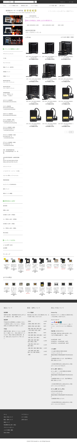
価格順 (68, 37)
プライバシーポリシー (9, 427)
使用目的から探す (23, 5)
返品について (7, 422)
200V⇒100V (61, 25)
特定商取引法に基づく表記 (10, 424)
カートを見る (24, 417)
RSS (5, 432)
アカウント (62, 1)
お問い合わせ (61, 5)
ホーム (4, 5)
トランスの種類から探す (12, 5)
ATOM (8, 432)
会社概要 (5, 248)
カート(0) (70, 1)
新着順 (72, 37)
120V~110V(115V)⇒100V (48, 25)
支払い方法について (8, 417)
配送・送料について (8, 419)
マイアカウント (25, 414)
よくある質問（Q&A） (8, 245)
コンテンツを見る (33, 5)
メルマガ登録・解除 (52, 5)
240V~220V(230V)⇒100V (33, 25)
